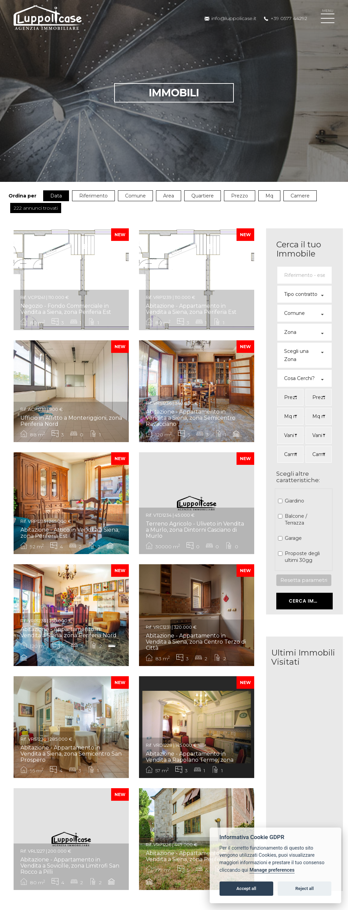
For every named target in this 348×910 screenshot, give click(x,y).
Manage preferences (272, 870)
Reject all (304, 888)
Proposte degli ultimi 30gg (301, 556)
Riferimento (93, 196)
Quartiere (202, 196)
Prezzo (239, 196)
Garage (292, 538)
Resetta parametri (303, 580)
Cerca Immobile (310, 601)
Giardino (293, 501)
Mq (269, 196)
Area (168, 196)
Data (56, 196)
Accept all (246, 888)
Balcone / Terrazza (295, 519)
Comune (135, 196)
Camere (300, 196)
